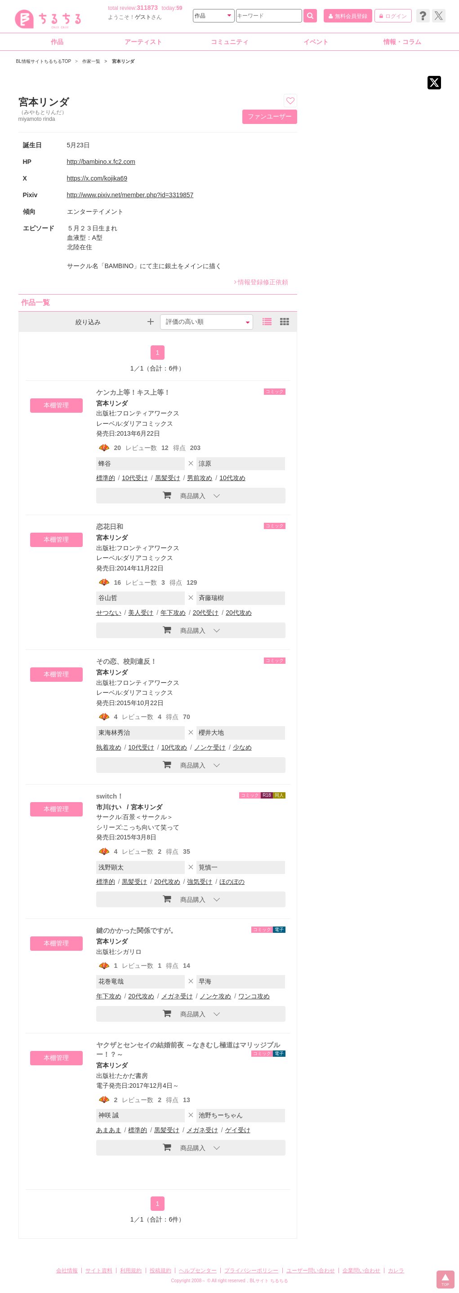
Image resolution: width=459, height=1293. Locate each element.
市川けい (108, 807)
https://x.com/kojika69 (97, 178)
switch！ (110, 796)
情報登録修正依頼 (261, 282)
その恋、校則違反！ (126, 661)
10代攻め (232, 477)
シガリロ (129, 951)
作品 (57, 41)
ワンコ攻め (254, 996)
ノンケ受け (210, 747)
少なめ (242, 747)
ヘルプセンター (198, 1270)
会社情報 (67, 1270)
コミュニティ (230, 41)
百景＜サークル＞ (148, 817)
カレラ (396, 1270)
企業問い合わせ (361, 1270)
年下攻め (173, 612)
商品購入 (184, 494)
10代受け (135, 477)
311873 (147, 7)
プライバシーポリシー (251, 1270)
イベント (316, 41)
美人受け (140, 612)
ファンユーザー (270, 116)
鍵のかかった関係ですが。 (136, 930)
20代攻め (239, 612)
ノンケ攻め (215, 996)
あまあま (108, 1130)
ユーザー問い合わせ (310, 1270)
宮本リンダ (112, 403)
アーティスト (143, 41)
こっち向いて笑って (151, 827)
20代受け (206, 612)
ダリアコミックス (148, 423)
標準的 (105, 477)
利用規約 (131, 1270)
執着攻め (108, 747)
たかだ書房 (132, 1075)
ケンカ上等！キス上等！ (133, 392)
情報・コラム (402, 41)
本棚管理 (56, 405)
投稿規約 (160, 1270)
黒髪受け (167, 477)
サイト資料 (98, 1270)
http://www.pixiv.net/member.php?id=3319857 (130, 195)
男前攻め (199, 477)
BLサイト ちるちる (269, 1280)
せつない (108, 612)
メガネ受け (177, 996)
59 (179, 8)
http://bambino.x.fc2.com (101, 161)
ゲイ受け (237, 1130)
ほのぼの (232, 881)
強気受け (199, 881)
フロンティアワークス (147, 413)
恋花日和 (109, 526)
